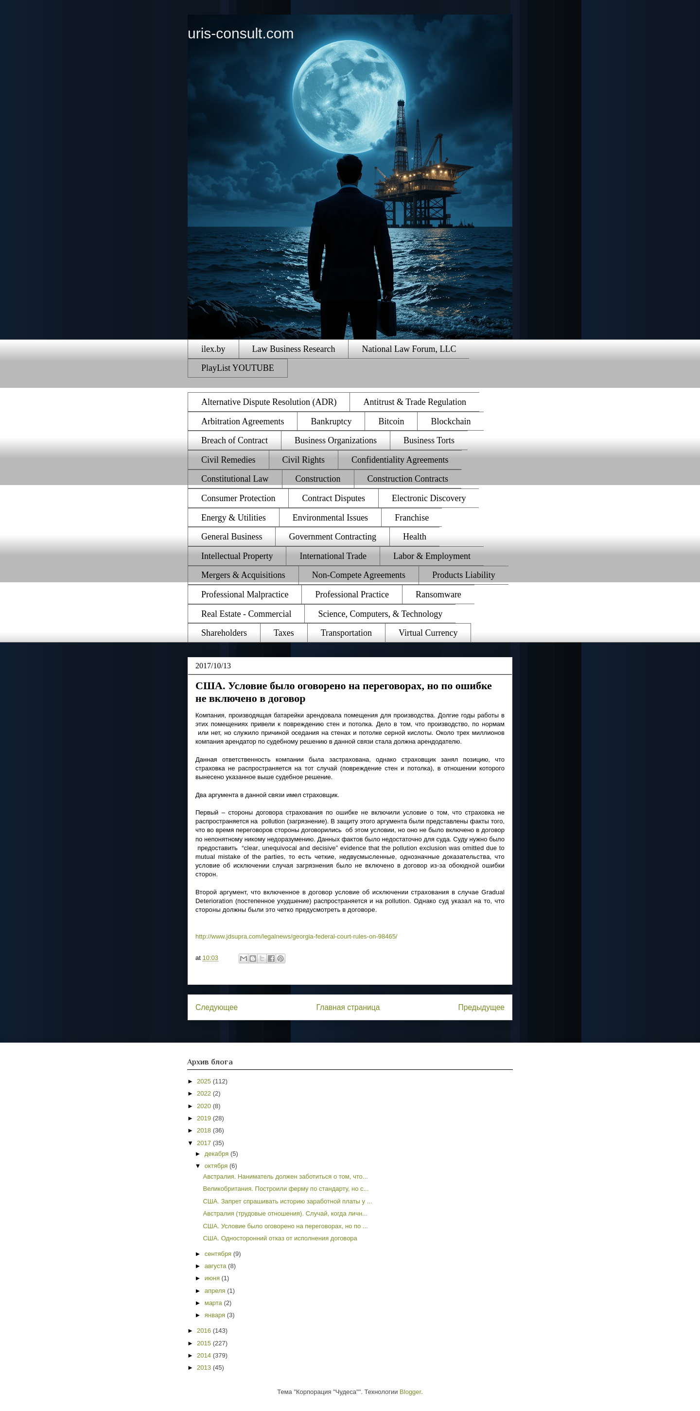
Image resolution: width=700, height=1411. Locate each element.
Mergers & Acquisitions (243, 575)
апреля (216, 1290)
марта (214, 1302)
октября (217, 1165)
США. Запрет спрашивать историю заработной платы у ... (287, 1201)
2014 (205, 1355)
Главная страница (348, 1007)
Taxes (284, 633)
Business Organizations (336, 440)
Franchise (412, 518)
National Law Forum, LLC (409, 349)
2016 (205, 1330)
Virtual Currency (428, 633)
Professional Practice (351, 594)
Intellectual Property (237, 556)
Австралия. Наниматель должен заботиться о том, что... (285, 1176)
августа (216, 1266)
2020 (205, 1106)
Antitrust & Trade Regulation (414, 402)
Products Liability (463, 575)
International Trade (332, 556)
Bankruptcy (331, 421)
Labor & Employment (432, 556)
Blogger (410, 1391)
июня (213, 1278)
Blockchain (451, 421)
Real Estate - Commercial (246, 614)
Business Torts (429, 440)
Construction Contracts (408, 479)
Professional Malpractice (244, 594)
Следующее (216, 1007)
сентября (219, 1253)
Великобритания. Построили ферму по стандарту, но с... (285, 1188)
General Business (231, 536)
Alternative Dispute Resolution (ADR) (268, 402)
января (216, 1315)
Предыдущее (481, 1007)
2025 (205, 1081)
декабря (217, 1153)
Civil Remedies (228, 460)
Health (414, 536)
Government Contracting (332, 536)
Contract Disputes (333, 498)
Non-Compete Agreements (358, 575)
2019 (205, 1118)
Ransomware (438, 594)
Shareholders (224, 633)
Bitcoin (391, 421)
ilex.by (213, 349)
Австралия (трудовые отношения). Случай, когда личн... (285, 1213)
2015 (205, 1343)
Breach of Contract (234, 440)
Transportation (346, 633)
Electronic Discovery (429, 498)
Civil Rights (303, 460)
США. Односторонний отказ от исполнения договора (280, 1238)
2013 (205, 1367)
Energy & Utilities (233, 518)
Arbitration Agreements (242, 421)
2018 (205, 1130)
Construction (318, 479)
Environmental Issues (330, 518)
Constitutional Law (235, 479)
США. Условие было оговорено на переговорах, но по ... (285, 1226)
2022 (205, 1093)
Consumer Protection (238, 498)
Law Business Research (293, 349)
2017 (205, 1143)
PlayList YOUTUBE (237, 368)
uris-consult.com (241, 33)
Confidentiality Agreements (399, 460)
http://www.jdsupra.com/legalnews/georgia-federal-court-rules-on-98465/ (296, 936)
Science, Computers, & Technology (380, 614)
